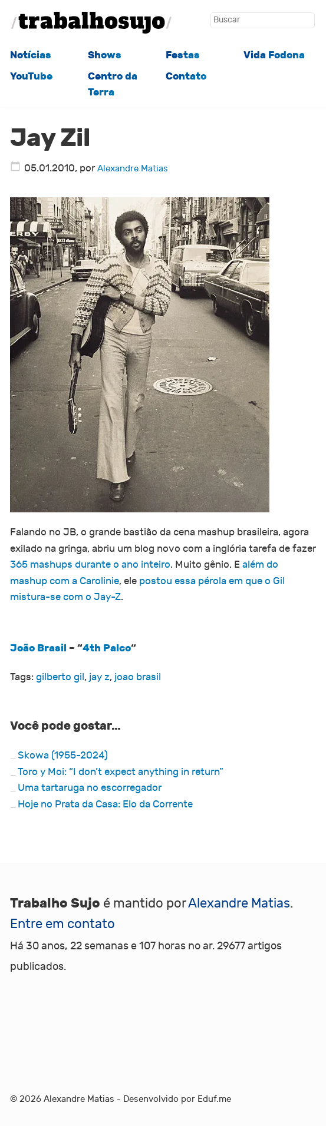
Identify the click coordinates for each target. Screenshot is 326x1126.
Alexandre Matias (132, 168)
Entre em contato (62, 924)
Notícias (30, 55)
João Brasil (38, 648)
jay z (99, 677)
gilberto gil (60, 677)
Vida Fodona (274, 55)
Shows (104, 55)
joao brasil (137, 677)
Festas (183, 55)
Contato (186, 76)
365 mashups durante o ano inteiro (90, 565)
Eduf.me (214, 1099)
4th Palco (107, 648)
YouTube (31, 76)
